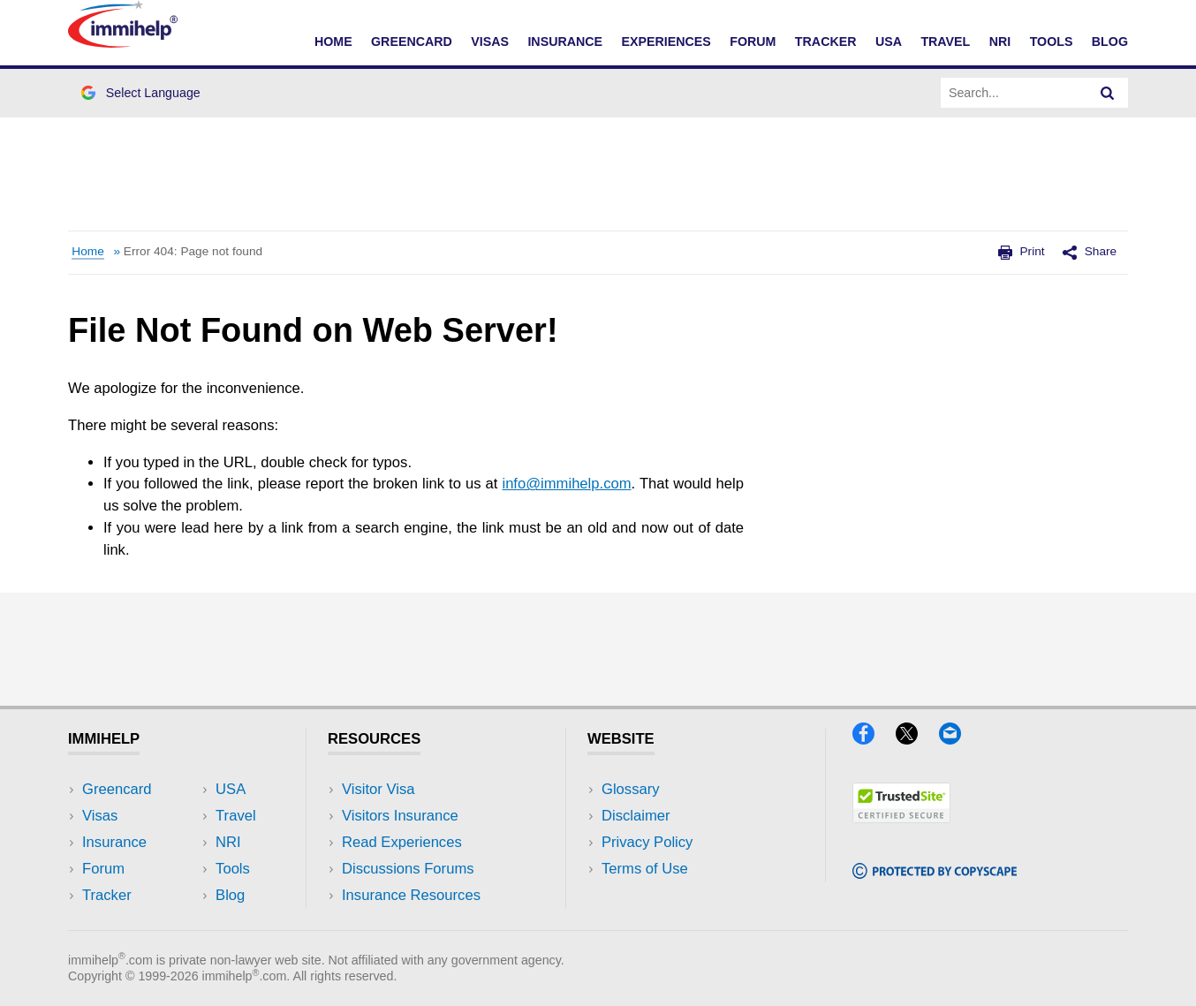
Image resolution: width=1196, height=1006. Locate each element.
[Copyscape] (934, 873)
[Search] (1107, 93)
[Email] (958, 739)
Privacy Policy (647, 842)
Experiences (665, 41)
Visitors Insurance (400, 815)
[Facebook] (871, 739)
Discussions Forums (408, 868)
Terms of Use (645, 868)
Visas (490, 41)
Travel (945, 41)
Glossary (631, 789)
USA (888, 41)
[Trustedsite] (901, 817)
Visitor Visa (378, 789)
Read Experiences (402, 842)
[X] (915, 739)
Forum (753, 41)
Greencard (411, 41)
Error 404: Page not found (193, 251)
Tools (1051, 41)
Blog (1110, 41)
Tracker (826, 41)
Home (333, 41)
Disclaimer (636, 815)
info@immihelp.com (566, 483)
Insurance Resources (411, 895)
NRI (1000, 41)
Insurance (564, 41)
